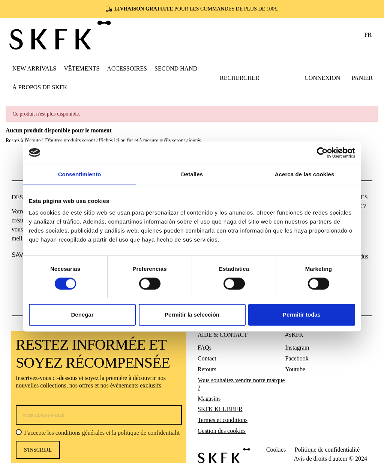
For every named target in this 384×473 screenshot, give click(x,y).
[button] (81, 68)
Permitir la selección (192, 314)
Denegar (82, 314)
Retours (207, 369)
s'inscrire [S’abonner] (38, 450)
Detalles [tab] (192, 174)
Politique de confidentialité (327, 449)
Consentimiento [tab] (79, 174)
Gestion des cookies (222, 431)
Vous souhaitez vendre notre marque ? (241, 384)
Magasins (209, 398)
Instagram (297, 347)
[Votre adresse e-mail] (98, 415)
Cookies (276, 449)
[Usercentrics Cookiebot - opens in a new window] (322, 152)
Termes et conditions (223, 420)
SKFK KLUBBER (220, 409)
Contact (207, 358)
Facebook (297, 358)
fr (368, 35)
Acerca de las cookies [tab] (304, 174)
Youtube (295, 369)
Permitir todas (302, 314)
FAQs (205, 347)
